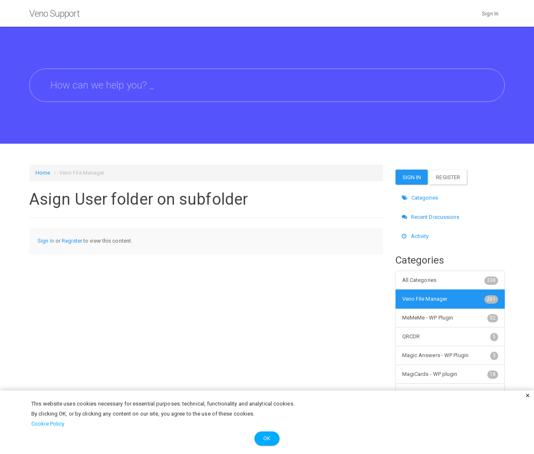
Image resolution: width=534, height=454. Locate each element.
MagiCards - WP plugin (450, 374)
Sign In (490, 13)
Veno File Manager (450, 299)
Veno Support (54, 13)
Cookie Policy (47, 424)
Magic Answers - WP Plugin (450, 355)
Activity (415, 236)
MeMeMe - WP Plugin (450, 318)
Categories (420, 198)
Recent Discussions (431, 217)
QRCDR (450, 337)
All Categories (450, 280)
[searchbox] (267, 85)
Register (72, 241)
